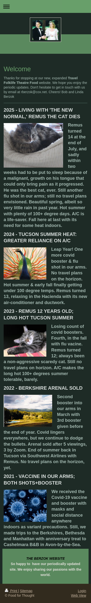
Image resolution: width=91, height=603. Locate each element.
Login (82, 591)
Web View (78, 595)
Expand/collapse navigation (45, 6)
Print (11, 591)
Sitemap (26, 591)
